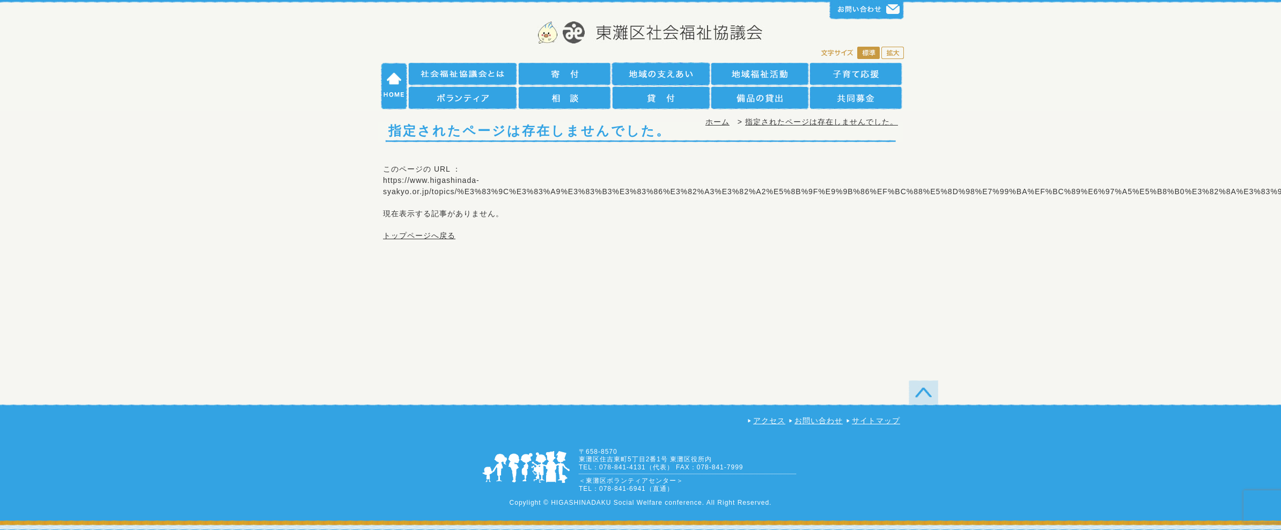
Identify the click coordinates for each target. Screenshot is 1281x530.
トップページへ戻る (419, 235)
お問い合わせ (818, 420)
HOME (394, 86)
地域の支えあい (660, 74)
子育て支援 (856, 74)
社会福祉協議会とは (463, 74)
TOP (923, 392)
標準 (868, 54)
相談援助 (564, 98)
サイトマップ (876, 420)
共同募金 (856, 98)
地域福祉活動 (759, 74)
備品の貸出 (759, 98)
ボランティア (463, 98)
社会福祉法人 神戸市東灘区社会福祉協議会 (641, 33)
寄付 (564, 74)
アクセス (769, 420)
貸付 (660, 98)
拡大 (892, 54)
